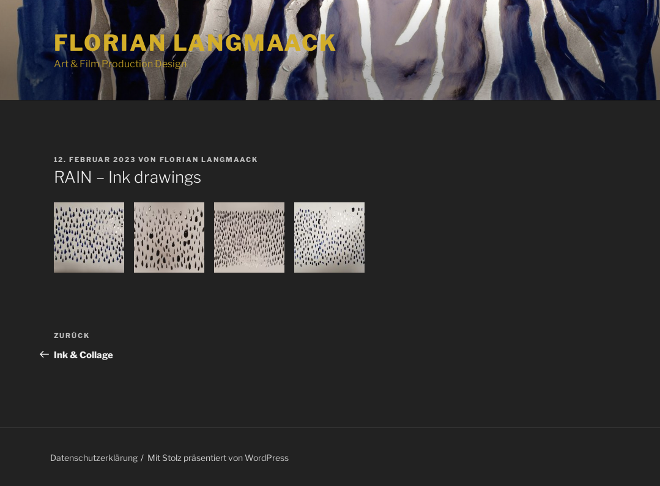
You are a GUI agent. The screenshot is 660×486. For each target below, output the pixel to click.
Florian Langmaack (196, 42)
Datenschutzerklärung (94, 457)
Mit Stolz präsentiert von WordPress (218, 457)
